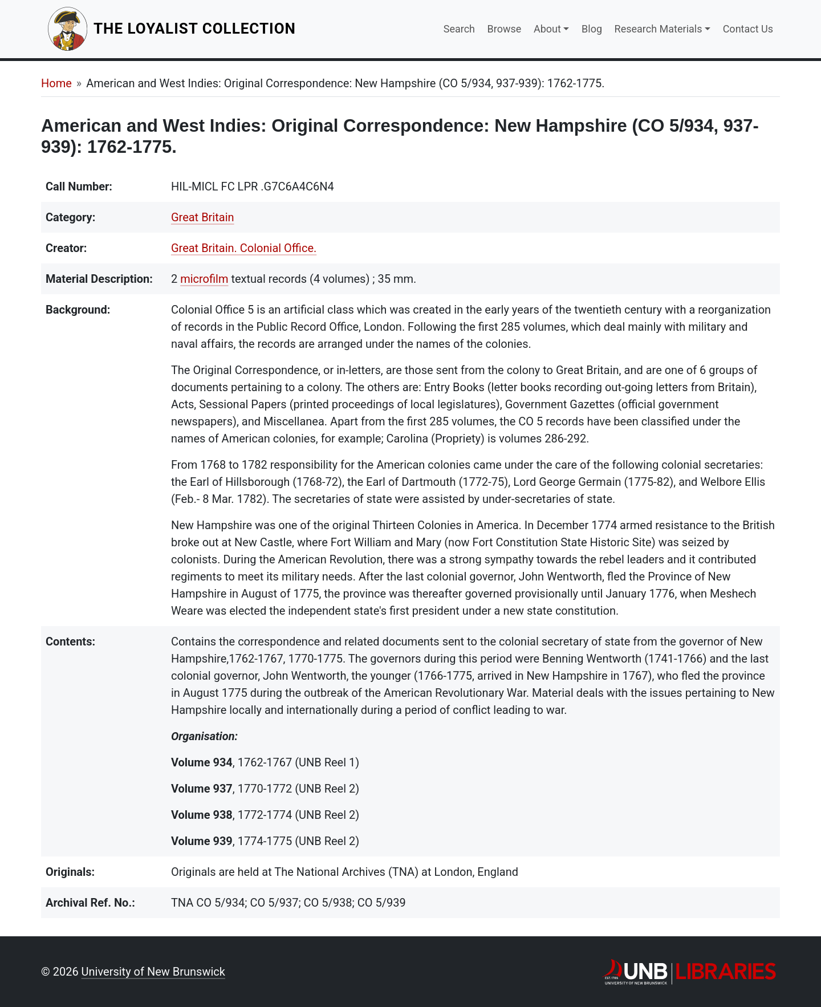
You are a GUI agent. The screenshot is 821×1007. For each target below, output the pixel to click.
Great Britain (202, 217)
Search (459, 29)
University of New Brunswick (153, 971)
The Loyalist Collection (196, 28)
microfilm (204, 279)
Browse (504, 29)
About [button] (547, 29)
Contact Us (748, 29)
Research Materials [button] (658, 29)
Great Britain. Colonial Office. (243, 248)
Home (56, 83)
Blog (592, 29)
